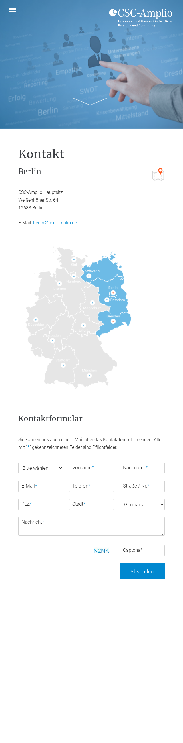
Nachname (135, 467)
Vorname (83, 467)
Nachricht (32, 522)
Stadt (78, 504)
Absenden (142, 571)
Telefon (81, 486)
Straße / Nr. (136, 486)
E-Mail (29, 486)
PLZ (26, 504)
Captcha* (132, 550)
